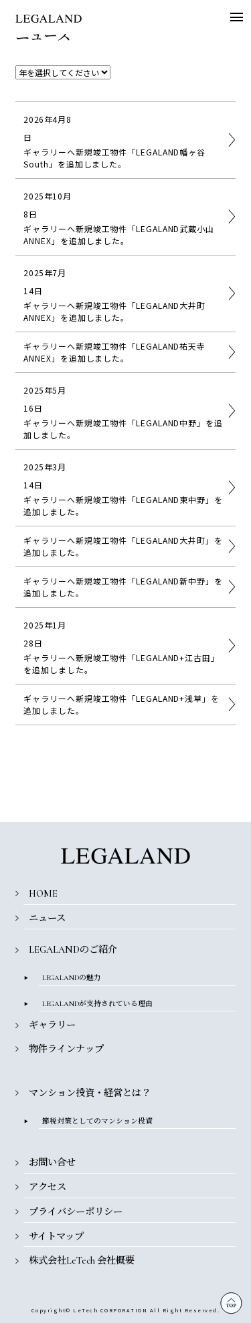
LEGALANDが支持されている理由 (97, 1003)
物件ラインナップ (66, 1049)
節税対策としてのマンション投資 (97, 1121)
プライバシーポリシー (75, 1212)
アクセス (47, 1187)
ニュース (47, 918)
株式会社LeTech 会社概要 (82, 1260)
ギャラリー (52, 1025)
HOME (43, 893)
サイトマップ (56, 1236)
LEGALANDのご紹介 (73, 949)
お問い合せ (52, 1162)
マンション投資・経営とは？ (90, 1093)
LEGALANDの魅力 (71, 977)
